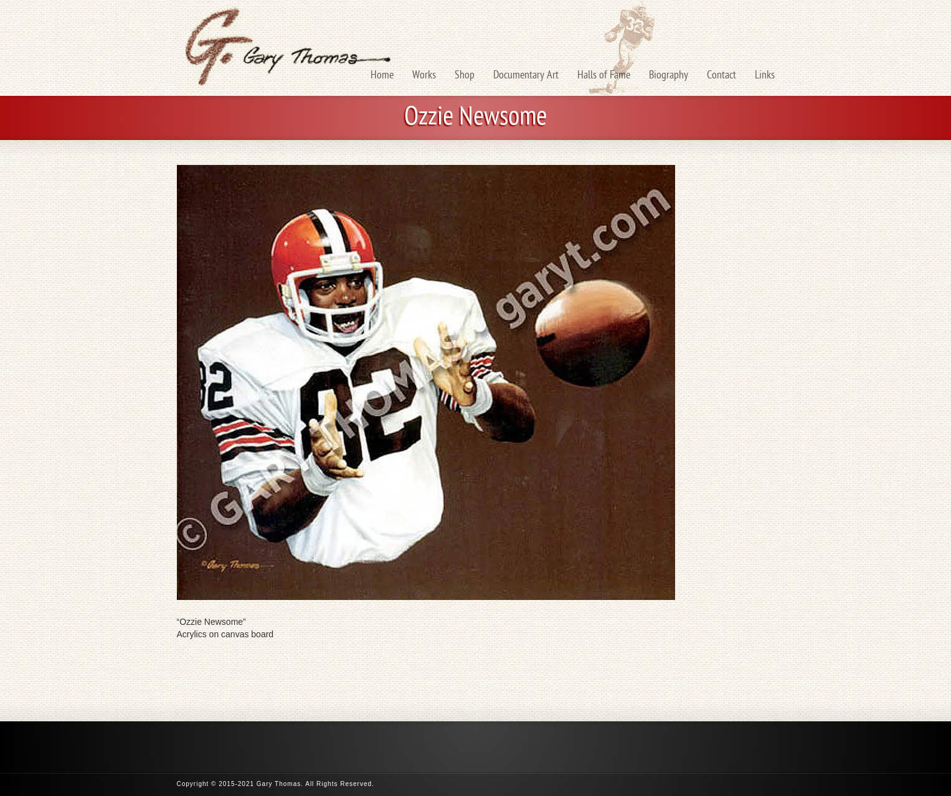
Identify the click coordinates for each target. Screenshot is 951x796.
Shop (465, 75)
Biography (668, 75)
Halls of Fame (603, 75)
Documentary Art (526, 75)
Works (424, 75)
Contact (721, 75)
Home (382, 75)
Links (765, 75)
